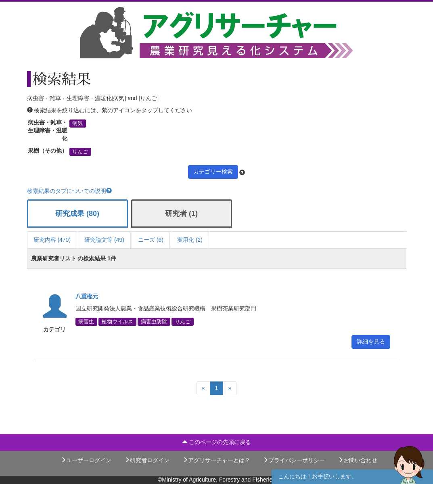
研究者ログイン (146, 460)
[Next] (229, 388)
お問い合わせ (357, 460)
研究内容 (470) (52, 240)
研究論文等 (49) (104, 240)
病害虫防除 (154, 322)
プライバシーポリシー (294, 460)
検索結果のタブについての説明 (69, 191)
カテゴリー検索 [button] (213, 171)
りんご (80, 152)
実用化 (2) (190, 240)
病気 (77, 123)
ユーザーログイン (86, 460)
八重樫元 (86, 296)
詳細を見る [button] (371, 341)
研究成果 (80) (77, 214)
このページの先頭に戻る (216, 442)
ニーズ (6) (150, 240)
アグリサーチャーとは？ (216, 460)
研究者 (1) (181, 214)
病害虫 (86, 322)
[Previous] (203, 388)
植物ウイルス (117, 322)
